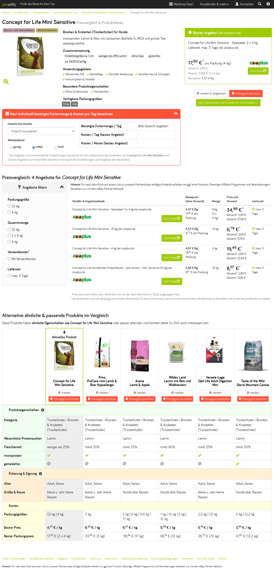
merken (64, 392)
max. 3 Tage (20, 276)
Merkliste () (181, 4)
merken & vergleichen (211, 93)
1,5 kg (15, 206)
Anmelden (244, 4)
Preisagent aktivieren (246, 93)
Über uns (95, 558)
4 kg (15, 212)
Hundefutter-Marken (42, 558)
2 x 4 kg (17, 235)
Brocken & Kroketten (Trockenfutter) (103, 12)
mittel (37, 147)
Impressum (111, 558)
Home (5, 12)
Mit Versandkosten (24, 259)
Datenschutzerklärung (134, 558)
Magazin (62, 558)
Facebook (187, 558)
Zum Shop (258, 71)
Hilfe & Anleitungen (14, 558)
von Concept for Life (66, 12)
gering (15, 147)
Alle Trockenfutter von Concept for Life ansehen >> (228, 102)
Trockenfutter (41, 12)
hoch (59, 147)
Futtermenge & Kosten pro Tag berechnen (59, 114)
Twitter (222, 558)
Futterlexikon (78, 558)
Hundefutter (21, 12)
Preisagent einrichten (64, 399)
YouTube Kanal (205, 558)
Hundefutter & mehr (214, 4)
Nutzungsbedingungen (164, 558)
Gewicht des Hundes (20, 124)
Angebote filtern (32, 187)
